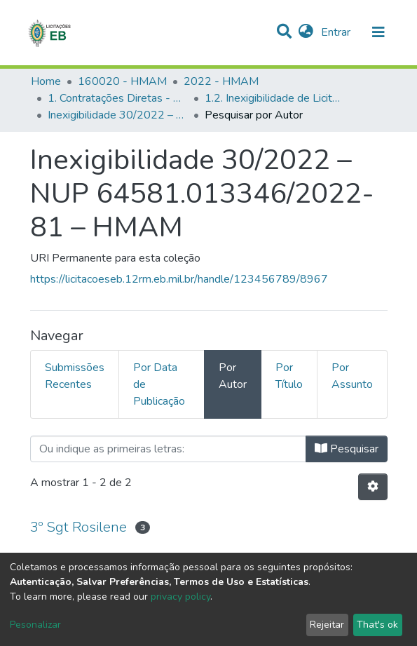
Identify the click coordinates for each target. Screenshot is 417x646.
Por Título (289, 376)
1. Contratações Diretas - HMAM (118, 98)
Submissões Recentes (74, 376)
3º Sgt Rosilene (78, 527)
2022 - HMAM (221, 81)
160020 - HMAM (122, 81)
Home (46, 81)
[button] (306, 32)
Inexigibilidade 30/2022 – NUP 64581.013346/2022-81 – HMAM (118, 115)
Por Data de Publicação (159, 384)
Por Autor (233, 376)
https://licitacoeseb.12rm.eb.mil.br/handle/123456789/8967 (179, 279)
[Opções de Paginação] (373, 486)
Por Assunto (352, 376)
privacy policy (180, 596)
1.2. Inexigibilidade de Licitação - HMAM (275, 98)
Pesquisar (346, 449)
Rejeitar (327, 624)
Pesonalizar (35, 624)
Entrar (337, 32)
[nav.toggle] (378, 32)
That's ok (377, 624)
